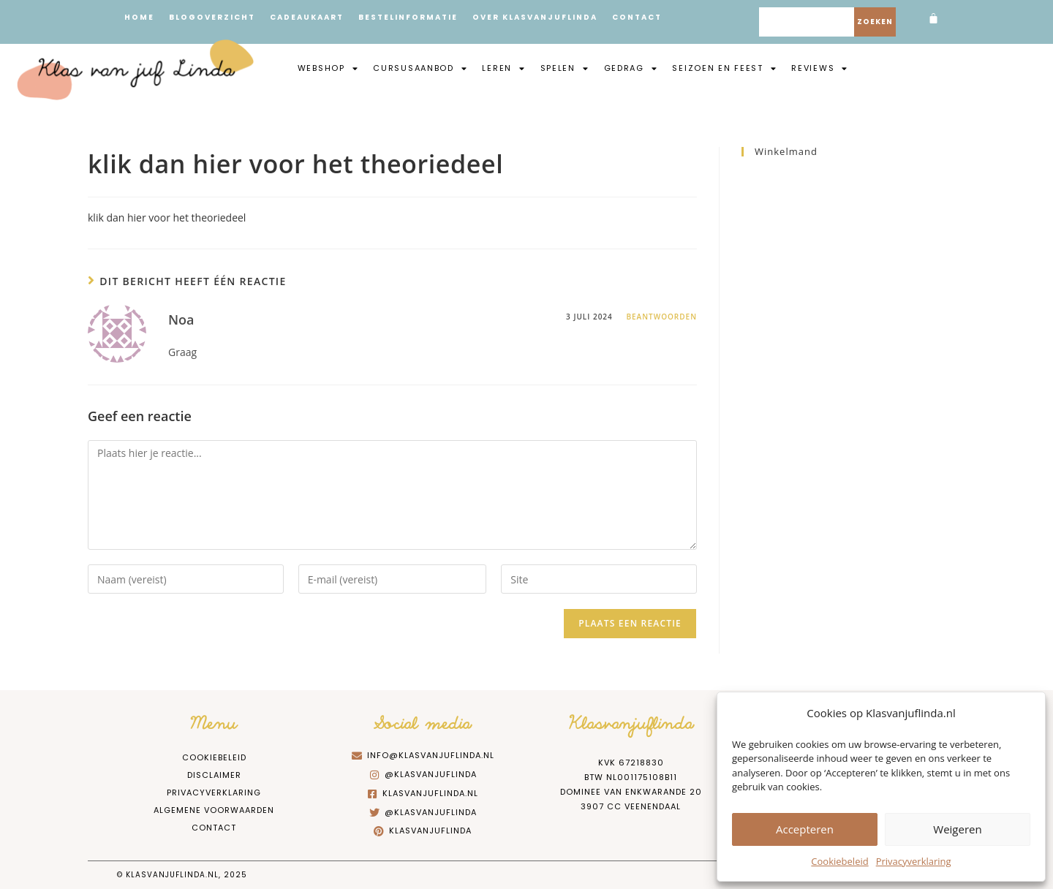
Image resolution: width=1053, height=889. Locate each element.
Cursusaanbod (420, 68)
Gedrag (631, 68)
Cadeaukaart (307, 17)
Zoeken (875, 21)
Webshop (328, 68)
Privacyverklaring (913, 861)
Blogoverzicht (212, 17)
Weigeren (957, 829)
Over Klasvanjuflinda (534, 17)
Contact (637, 17)
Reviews (819, 68)
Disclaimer (214, 775)
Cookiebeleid (839, 861)
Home (139, 17)
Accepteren (805, 829)
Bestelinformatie (408, 17)
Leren (503, 68)
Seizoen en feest (724, 68)
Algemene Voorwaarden (214, 810)
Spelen (564, 68)
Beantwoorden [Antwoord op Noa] (661, 316)
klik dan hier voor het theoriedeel (167, 217)
